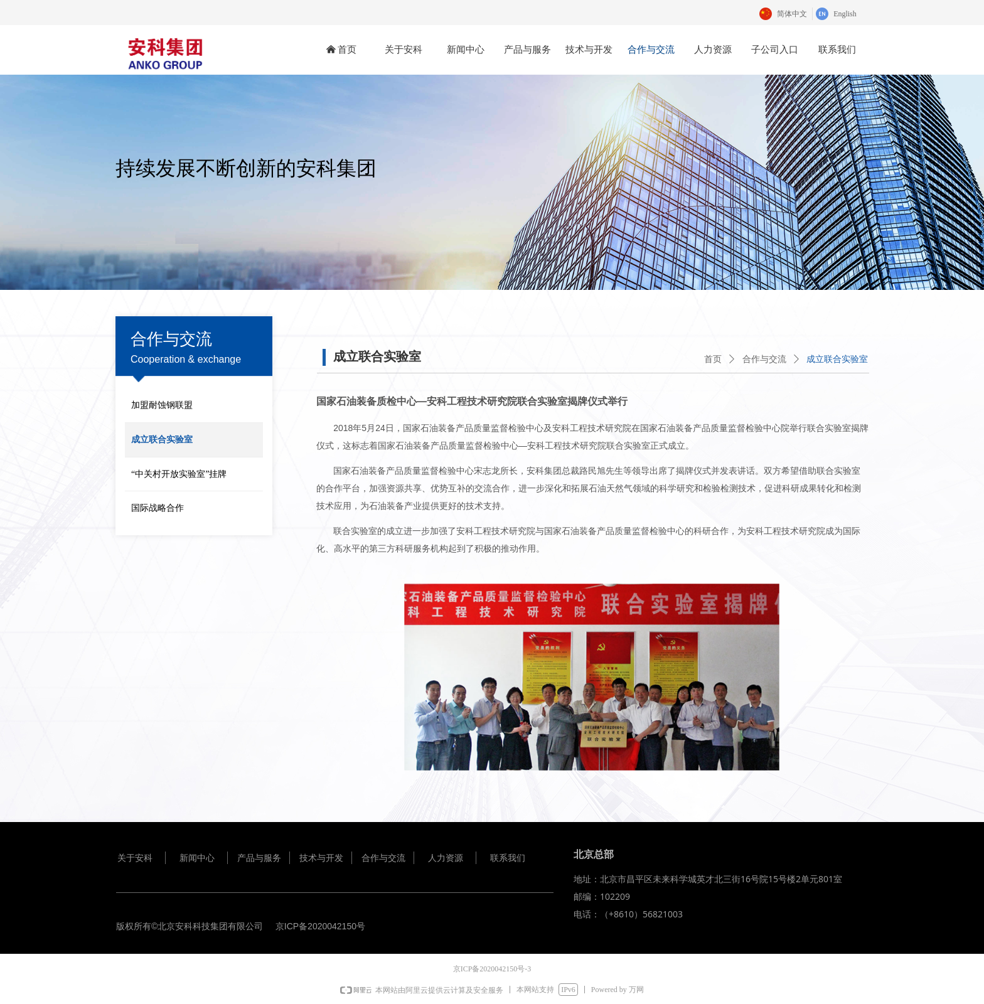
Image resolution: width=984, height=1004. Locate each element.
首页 (713, 359)
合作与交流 (764, 359)
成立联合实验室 (837, 359)
